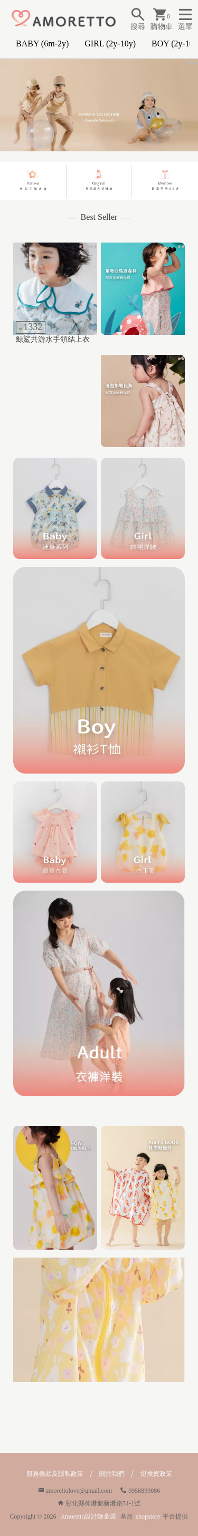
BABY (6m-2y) (42, 43)
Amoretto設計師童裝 (88, 1516)
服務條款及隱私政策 (54, 1473)
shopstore (148, 1516)
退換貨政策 (156, 1473)
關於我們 (112, 1473)
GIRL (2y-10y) (110, 43)
